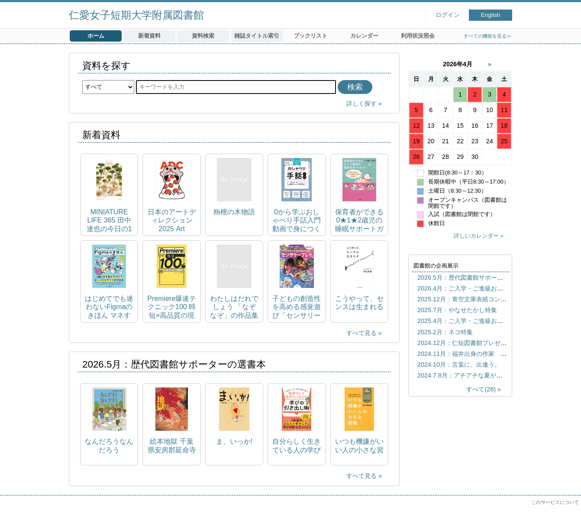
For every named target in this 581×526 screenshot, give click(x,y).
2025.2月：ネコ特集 (445, 332)
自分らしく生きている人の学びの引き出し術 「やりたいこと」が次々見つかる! (296, 446)
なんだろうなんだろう (109, 445)
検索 (355, 87)
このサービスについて (555, 502)
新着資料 (149, 35)
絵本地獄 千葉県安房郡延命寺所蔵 (172, 446)
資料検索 (203, 35)
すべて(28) (481, 389)
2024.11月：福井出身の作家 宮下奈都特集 (477, 353)
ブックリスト (310, 35)
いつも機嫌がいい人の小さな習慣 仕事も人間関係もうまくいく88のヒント (359, 446)
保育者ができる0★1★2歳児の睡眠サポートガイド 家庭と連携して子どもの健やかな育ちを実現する (359, 220)
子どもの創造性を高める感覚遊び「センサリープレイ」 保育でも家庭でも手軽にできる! (296, 307)
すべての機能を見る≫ (487, 36)
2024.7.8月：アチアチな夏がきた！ (465, 375)
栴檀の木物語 (234, 212)
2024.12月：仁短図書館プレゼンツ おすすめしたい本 (492, 342)
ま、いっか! (234, 441)
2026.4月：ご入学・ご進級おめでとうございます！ (487, 288)
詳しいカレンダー (476, 235)
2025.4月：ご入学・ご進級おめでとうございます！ (487, 320)
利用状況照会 (418, 35)
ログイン (448, 15)
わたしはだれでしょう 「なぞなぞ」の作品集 (234, 307)
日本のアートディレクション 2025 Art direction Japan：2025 (172, 220)
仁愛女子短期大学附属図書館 (136, 15)
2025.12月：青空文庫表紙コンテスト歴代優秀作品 (486, 299)
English (490, 15)
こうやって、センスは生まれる (359, 302)
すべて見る (361, 332)
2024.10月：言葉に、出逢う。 (458, 364)
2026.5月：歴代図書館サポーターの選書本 (475, 277)
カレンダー (364, 35)
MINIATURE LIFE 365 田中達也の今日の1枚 (109, 220)
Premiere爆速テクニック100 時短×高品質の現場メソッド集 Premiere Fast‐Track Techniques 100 (171, 307)
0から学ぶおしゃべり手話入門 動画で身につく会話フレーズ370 (296, 220)
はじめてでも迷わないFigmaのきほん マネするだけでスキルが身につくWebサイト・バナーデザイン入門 (109, 307)
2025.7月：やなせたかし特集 (457, 310)
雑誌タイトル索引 (256, 35)
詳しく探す (361, 103)
